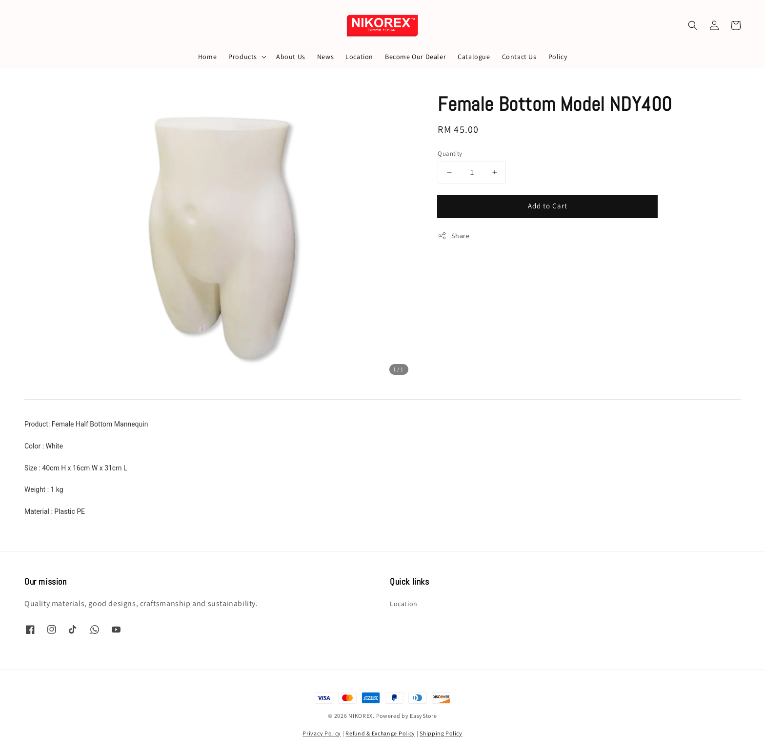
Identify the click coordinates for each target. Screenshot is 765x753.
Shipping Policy (441, 733)
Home (207, 56)
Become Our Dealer (415, 56)
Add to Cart (547, 205)
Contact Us (519, 56)
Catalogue (474, 56)
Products (242, 56)
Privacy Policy (321, 733)
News (325, 56)
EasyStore (423, 715)
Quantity (450, 153)
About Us (290, 56)
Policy (557, 56)
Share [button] (453, 236)
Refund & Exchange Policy (380, 733)
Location (359, 56)
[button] (693, 25)
